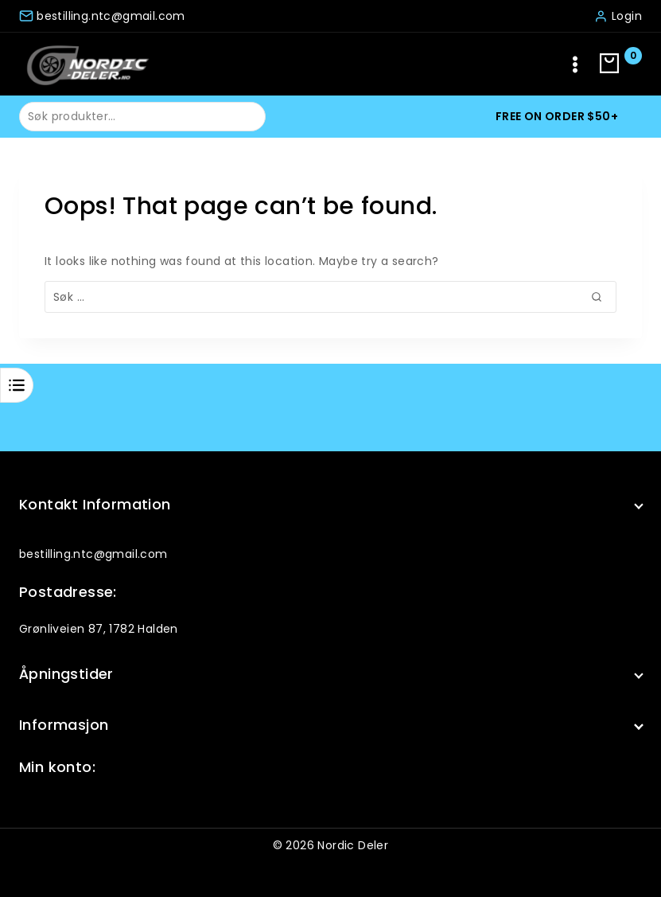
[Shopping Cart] (621, 64)
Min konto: (57, 767)
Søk (244, 115)
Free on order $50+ (557, 116)
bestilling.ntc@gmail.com (93, 554)
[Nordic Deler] (87, 64)
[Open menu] (575, 64)
